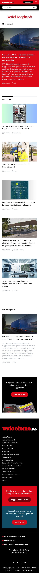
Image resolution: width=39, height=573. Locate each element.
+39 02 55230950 (9, 540)
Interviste (16, 250)
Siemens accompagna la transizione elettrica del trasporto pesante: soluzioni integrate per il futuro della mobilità (18, 243)
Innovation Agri (7, 477)
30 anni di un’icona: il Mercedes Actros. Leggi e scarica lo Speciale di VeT (18, 127)
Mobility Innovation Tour (11, 474)
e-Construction (7, 460)
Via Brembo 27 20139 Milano (13, 536)
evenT (4, 480)
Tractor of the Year (8, 472)
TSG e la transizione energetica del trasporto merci (16, 165)
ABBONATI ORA (19, 394)
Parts (15, 83)
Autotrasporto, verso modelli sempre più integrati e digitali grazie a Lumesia (18, 203)
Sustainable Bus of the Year (11, 466)
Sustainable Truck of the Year (12, 463)
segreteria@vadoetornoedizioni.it (16, 544)
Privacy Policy (13, 550)
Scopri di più (19, 522)
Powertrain (6, 451)
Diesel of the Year (8, 469)
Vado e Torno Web (8, 440)
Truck (18, 133)
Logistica (16, 171)
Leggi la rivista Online (19, 500)
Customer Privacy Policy (19, 552)
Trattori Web (6, 457)
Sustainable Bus (7, 448)
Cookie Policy (24, 550)
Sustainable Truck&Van (10, 443)
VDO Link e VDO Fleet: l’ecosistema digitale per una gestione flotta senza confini (17, 283)
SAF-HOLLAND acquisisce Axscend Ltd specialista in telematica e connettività (18, 57)
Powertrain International (10, 454)
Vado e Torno (7, 437)
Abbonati (28, 2)
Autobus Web (7, 446)
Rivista (15, 133)
